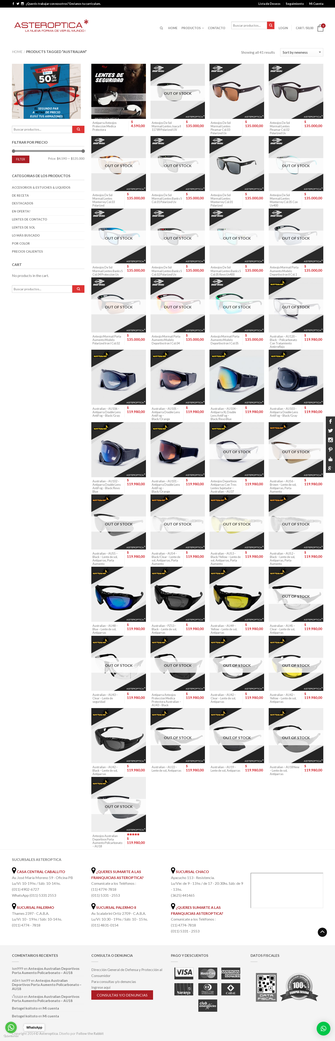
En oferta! (21, 211)
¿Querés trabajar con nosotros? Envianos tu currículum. (63, 3)
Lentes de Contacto (29, 219)
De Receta (20, 195)
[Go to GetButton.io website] (11, 1036)
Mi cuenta (51, 1008)
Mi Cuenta (316, 4)
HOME (172, 28)
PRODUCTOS (191, 28)
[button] (323, 1028)
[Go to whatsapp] (11, 1027)
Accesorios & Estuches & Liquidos (41, 187)
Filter (20, 159)
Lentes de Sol (23, 227)
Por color (21, 243)
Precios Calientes (27, 251)
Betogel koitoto (25, 1008)
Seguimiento (295, 4)
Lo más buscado (26, 235)
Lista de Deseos (269, 4)
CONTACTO (216, 28)
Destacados (22, 203)
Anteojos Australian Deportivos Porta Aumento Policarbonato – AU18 (45, 970)
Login (283, 28)
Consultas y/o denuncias (122, 995)
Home (17, 52)
